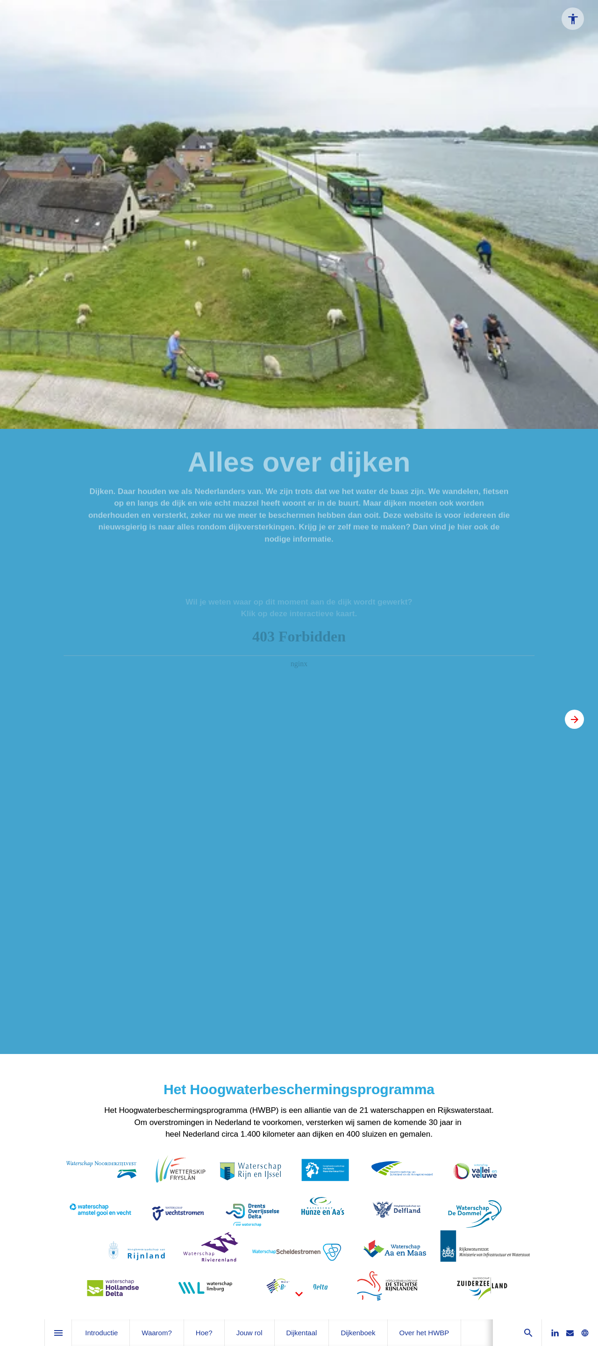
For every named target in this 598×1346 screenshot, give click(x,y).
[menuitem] (101, 1332)
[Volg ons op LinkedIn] (555, 1332)
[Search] (528, 1332)
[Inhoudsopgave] (58, 1332)
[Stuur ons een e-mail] (570, 1332)
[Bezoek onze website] (584, 1332)
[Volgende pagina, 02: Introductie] (574, 719)
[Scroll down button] (299, 1294)
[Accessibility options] (573, 18)
